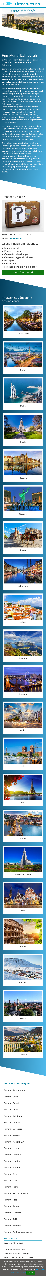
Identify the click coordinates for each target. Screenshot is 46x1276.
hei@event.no (15, 238)
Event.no (8, 1243)
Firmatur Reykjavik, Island (16, 1193)
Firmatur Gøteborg (13, 1129)
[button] (41, 4)
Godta (30, 1273)
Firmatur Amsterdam (14, 1090)
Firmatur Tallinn (11, 1219)
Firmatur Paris (11, 1180)
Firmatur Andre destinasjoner (18, 1232)
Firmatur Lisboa (11, 1148)
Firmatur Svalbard (12, 1213)
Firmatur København (14, 1142)
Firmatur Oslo (10, 1174)
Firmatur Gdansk (12, 1122)
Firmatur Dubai (11, 1103)
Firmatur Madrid (12, 1167)
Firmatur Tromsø (12, 1226)
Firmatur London (12, 1161)
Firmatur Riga (10, 1200)
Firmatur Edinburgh (13, 1116)
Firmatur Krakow (12, 1135)
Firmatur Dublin (11, 1109)
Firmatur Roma (11, 1206)
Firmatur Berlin (11, 1097)
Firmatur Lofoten (12, 1155)
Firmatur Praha (11, 1187)
